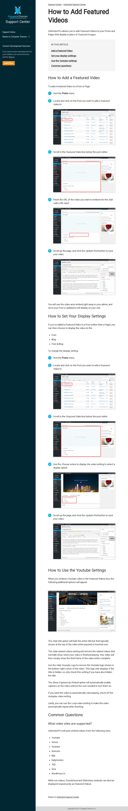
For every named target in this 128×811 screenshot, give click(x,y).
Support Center (18, 22)
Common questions (61, 65)
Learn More (8, 63)
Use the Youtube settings (64, 60)
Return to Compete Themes (16, 36)
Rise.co (12, 57)
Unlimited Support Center (75, 4)
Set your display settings (63, 55)
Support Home (8, 32)
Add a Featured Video (61, 50)
